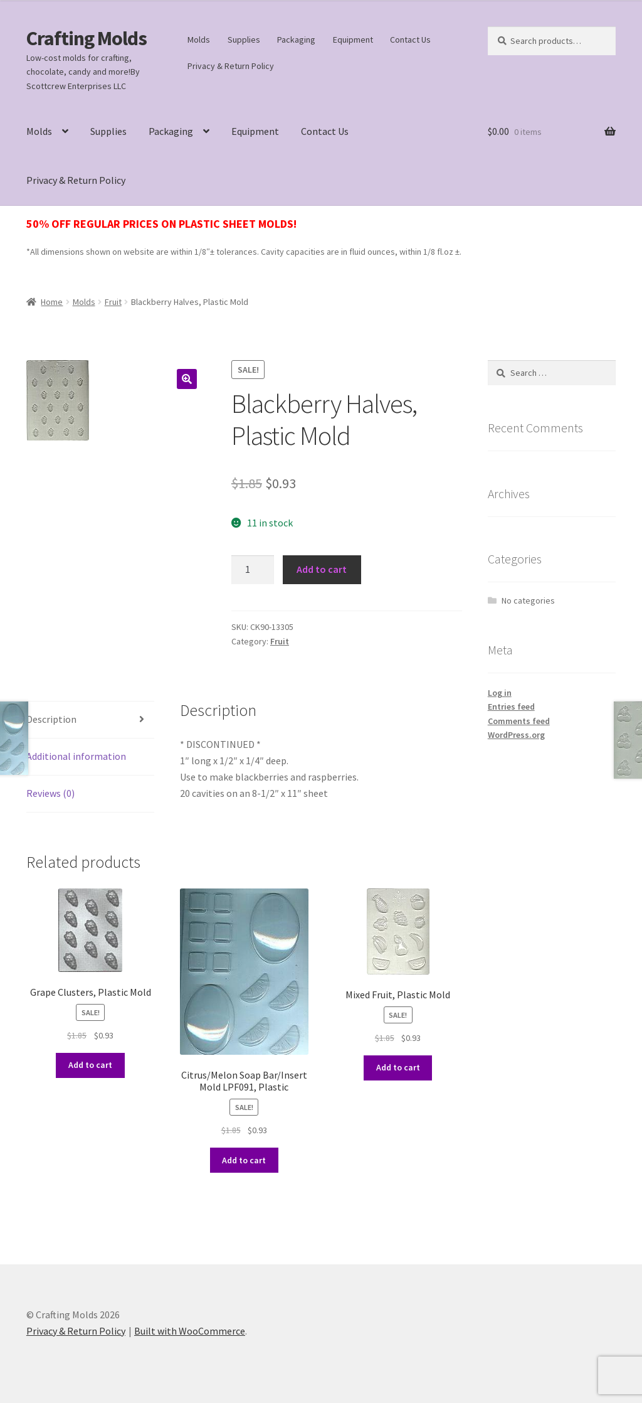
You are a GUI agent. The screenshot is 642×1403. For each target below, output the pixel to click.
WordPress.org (516, 734)
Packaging (296, 39)
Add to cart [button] (90, 1064)
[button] (187, 379)
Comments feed (519, 721)
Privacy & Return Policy (230, 66)
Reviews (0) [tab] (50, 793)
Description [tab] (51, 719)
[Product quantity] (252, 569)
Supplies (244, 39)
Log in (500, 692)
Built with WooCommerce (189, 1331)
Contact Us (410, 39)
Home (52, 301)
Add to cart (322, 569)
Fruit (113, 301)
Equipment (353, 39)
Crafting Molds (86, 38)
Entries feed (511, 706)
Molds (198, 39)
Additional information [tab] (76, 756)
